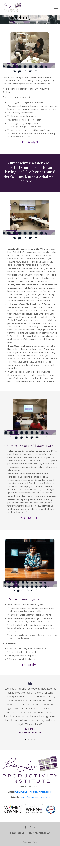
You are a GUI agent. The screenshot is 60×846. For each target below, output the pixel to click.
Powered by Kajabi (30, 842)
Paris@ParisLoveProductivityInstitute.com (33, 792)
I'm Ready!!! (30, 142)
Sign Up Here (30, 518)
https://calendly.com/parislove (35, 797)
